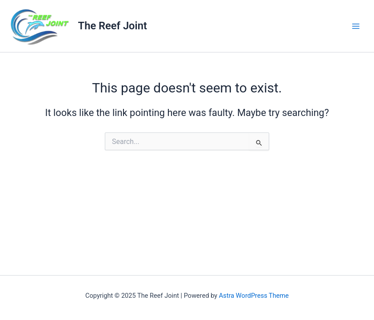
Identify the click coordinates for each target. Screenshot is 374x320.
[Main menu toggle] (355, 26)
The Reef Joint (112, 26)
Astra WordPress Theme (254, 296)
